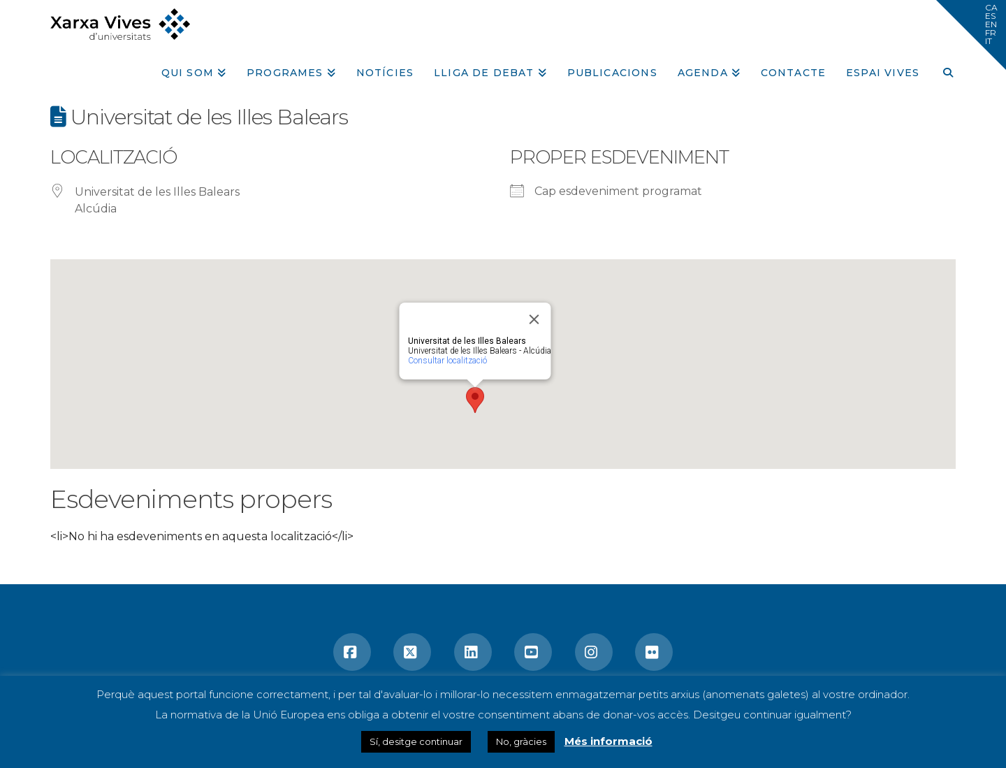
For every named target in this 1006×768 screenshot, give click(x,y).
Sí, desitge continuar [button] (416, 741)
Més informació (608, 741)
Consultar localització (447, 360)
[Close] (534, 319)
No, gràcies (521, 741)
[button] (971, 35)
